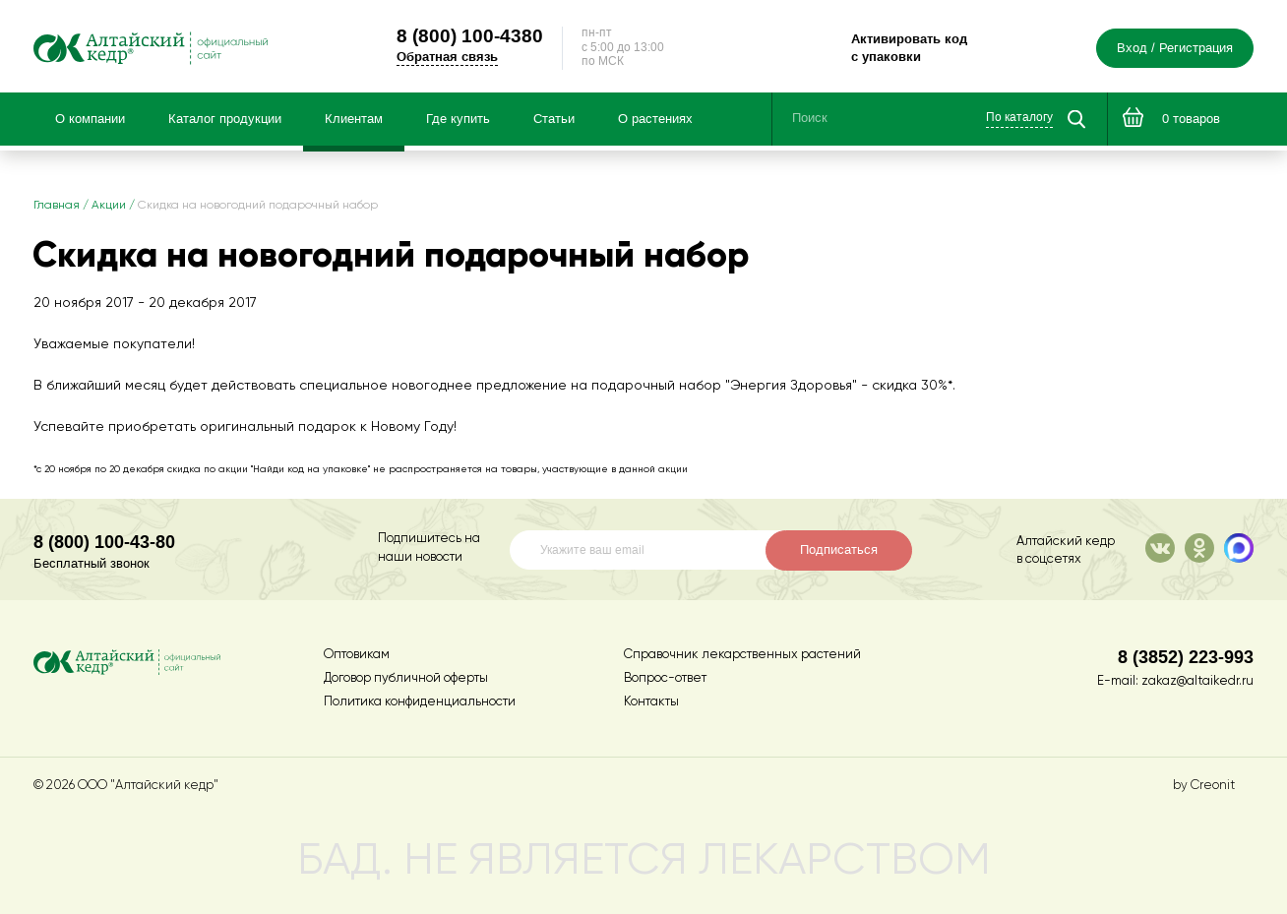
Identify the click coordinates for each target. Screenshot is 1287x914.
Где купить (458, 119)
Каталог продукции (224, 119)
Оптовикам (357, 654)
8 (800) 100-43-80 (104, 541)
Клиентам (354, 119)
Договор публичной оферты (406, 678)
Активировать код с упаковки (909, 47)
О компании (90, 119)
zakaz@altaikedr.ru (1197, 681)
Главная (56, 206)
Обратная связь (447, 56)
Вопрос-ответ (665, 678)
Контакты (651, 702)
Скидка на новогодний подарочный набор (258, 206)
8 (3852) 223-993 (1186, 656)
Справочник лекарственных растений (742, 654)
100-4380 (470, 35)
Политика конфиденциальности (420, 702)
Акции (109, 206)
